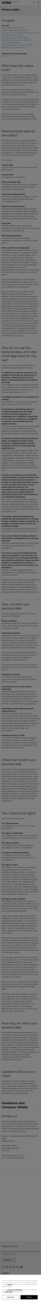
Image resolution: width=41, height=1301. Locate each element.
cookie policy (8, 1292)
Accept (29, 1297)
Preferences (10, 1297)
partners (9, 1284)
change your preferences (15, 1290)
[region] (20, 1288)
